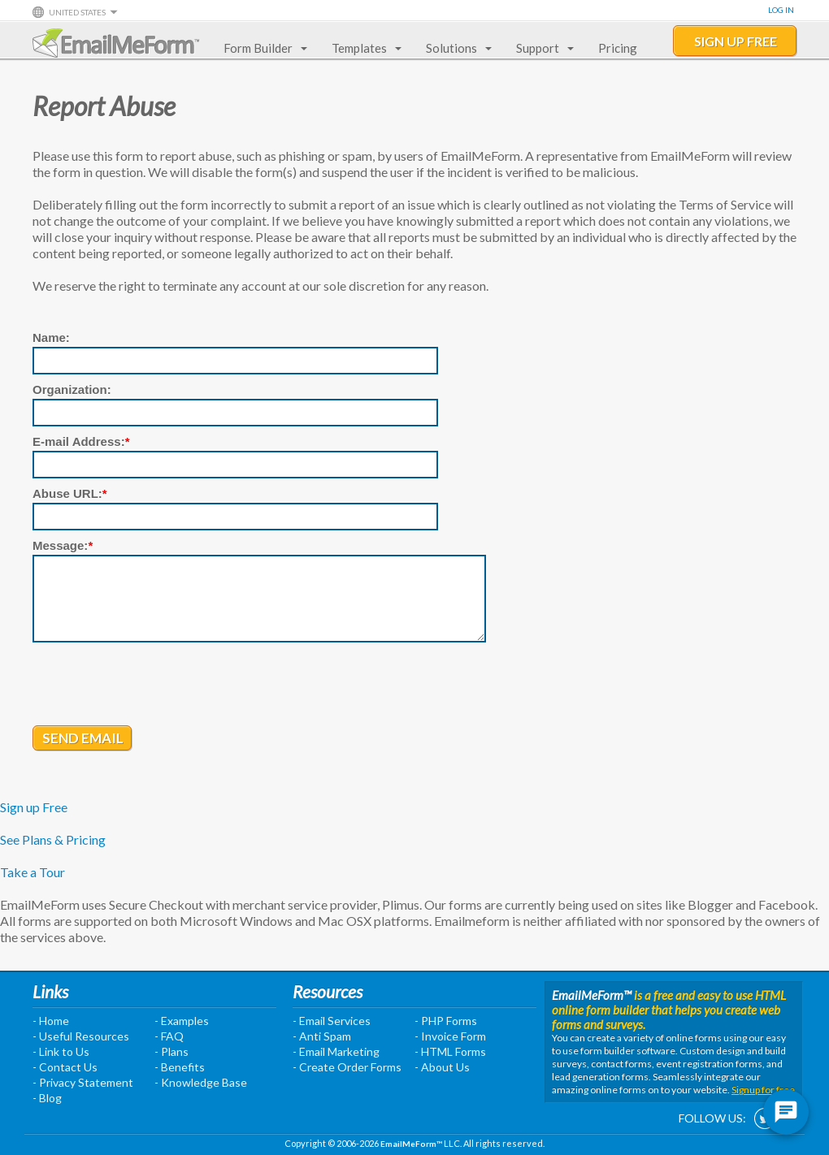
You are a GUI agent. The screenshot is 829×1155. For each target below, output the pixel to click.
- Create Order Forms (347, 1067)
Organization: (72, 389)
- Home (51, 1020)
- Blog (47, 1098)
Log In (781, 10)
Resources (327, 991)
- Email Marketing (336, 1051)
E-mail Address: (81, 441)
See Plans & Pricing (53, 839)
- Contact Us (65, 1067)
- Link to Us (61, 1051)
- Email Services (332, 1020)
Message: (63, 545)
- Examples (181, 1020)
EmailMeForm (116, 43)
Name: (51, 337)
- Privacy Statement (83, 1082)
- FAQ (169, 1036)
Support (541, 48)
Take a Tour (32, 872)
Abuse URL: (70, 493)
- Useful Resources (81, 1036)
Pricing (617, 48)
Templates (363, 48)
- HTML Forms (450, 1051)
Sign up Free (33, 807)
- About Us (442, 1067)
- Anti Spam (322, 1036)
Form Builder (262, 48)
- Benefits (179, 1067)
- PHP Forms (445, 1020)
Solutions (455, 48)
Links (50, 991)
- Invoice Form (450, 1036)
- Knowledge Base (200, 1082)
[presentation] (156, 685)
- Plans (171, 1051)
